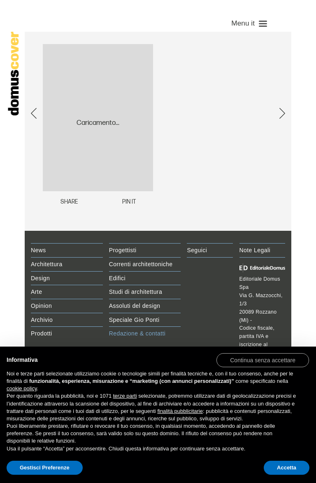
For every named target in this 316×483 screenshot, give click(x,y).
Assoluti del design (134, 305)
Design (40, 278)
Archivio (42, 320)
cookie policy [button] (22, 388)
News (38, 250)
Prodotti (41, 333)
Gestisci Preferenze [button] (45, 467)
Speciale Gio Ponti (134, 320)
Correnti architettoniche (141, 264)
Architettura (47, 264)
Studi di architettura (135, 291)
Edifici (117, 278)
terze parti (125, 396)
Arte (36, 291)
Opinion (41, 305)
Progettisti (123, 250)
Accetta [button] (286, 467)
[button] (263, 359)
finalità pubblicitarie (180, 411)
